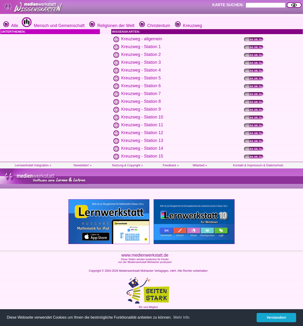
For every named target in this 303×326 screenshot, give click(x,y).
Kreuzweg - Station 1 (141, 46)
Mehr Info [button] (182, 317)
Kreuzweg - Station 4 (141, 70)
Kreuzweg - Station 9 (141, 109)
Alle (10, 25)
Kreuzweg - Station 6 (141, 85)
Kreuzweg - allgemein (141, 38)
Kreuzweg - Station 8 (141, 101)
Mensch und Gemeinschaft (53, 25)
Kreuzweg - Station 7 (141, 93)
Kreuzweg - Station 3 (141, 62)
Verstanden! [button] (276, 317)
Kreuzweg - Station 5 (141, 78)
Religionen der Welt (111, 25)
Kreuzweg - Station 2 (141, 54)
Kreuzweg (188, 25)
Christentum (154, 25)
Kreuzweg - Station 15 (142, 156)
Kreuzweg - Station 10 (142, 117)
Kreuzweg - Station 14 (142, 148)
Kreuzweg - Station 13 (142, 140)
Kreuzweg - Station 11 (142, 124)
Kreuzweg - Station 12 (142, 132)
